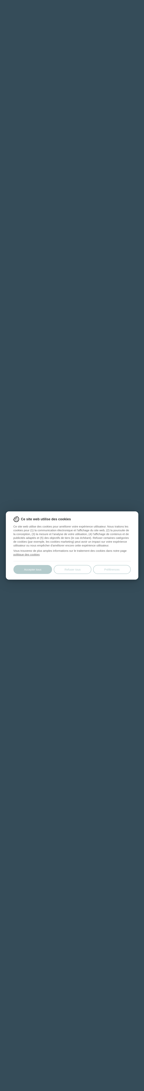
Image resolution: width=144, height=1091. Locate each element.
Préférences (112, 569)
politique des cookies (26, 554)
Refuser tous (73, 569)
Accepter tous (32, 569)
